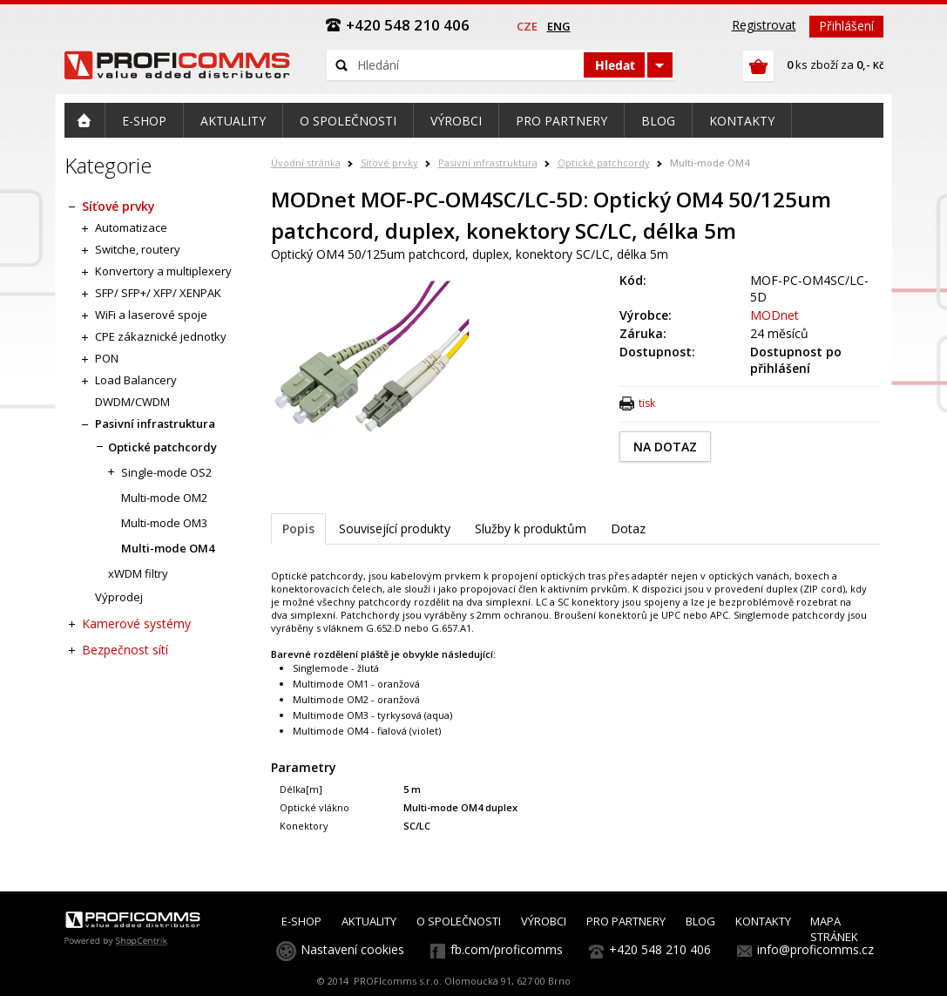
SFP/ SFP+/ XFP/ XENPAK (158, 293)
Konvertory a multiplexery (163, 271)
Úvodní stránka (306, 162)
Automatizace (131, 227)
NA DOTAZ (665, 446)
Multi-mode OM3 (164, 523)
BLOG (700, 921)
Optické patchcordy (604, 162)
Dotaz (628, 528)
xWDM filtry (138, 573)
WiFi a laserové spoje (151, 314)
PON (106, 358)
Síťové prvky (389, 162)
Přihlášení (846, 25)
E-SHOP (301, 921)
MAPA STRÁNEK (834, 929)
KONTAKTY (763, 921)
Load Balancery (136, 380)
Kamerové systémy (136, 623)
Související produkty (394, 528)
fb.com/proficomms (506, 949)
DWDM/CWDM (132, 402)
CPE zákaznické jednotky (161, 336)
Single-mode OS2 (166, 472)
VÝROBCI (543, 921)
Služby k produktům (530, 528)
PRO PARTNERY (626, 921)
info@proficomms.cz (815, 949)
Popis (298, 528)
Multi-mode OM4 (709, 162)
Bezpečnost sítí (125, 649)
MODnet (774, 315)
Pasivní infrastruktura (488, 162)
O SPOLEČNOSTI (458, 921)
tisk (647, 403)
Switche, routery (137, 249)
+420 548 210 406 (660, 949)
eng (559, 26)
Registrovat (764, 25)
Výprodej (119, 597)
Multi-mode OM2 (164, 497)
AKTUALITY (369, 921)
